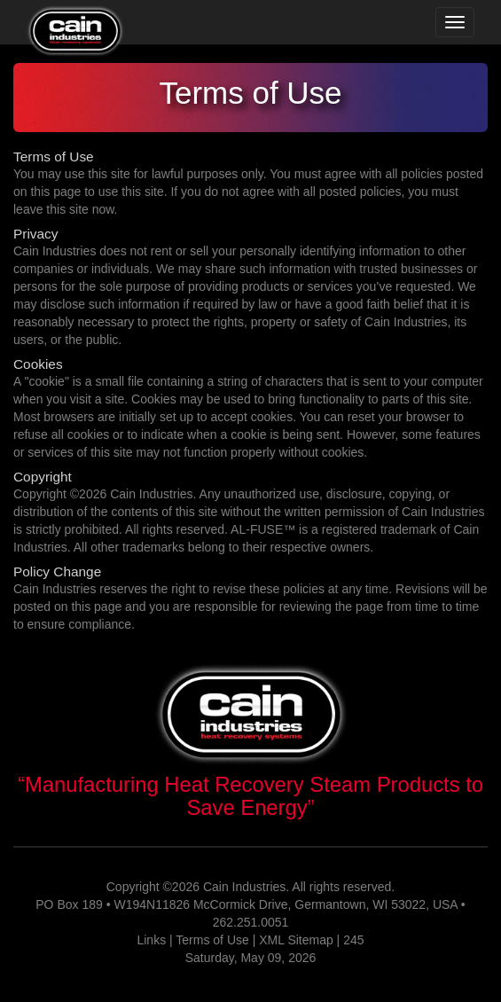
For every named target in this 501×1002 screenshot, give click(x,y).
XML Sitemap (296, 940)
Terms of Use (212, 940)
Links (151, 940)
